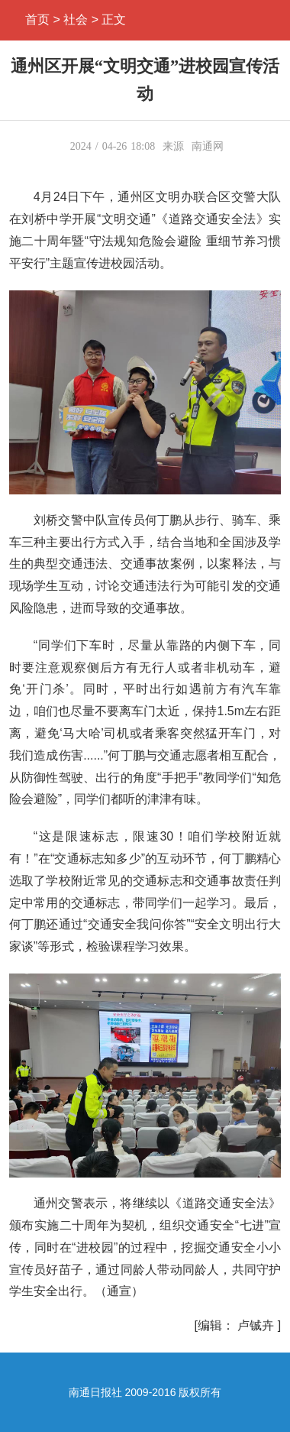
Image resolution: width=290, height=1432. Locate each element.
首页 (37, 19)
